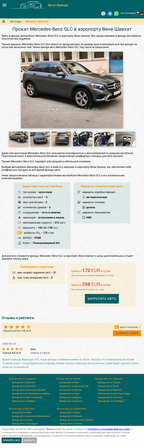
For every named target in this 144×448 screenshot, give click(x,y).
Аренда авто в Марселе (110, 390)
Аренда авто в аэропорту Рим (74, 386)
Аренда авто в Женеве (71, 416)
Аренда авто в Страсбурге (111, 401)
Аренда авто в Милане (70, 390)
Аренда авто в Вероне (70, 397)
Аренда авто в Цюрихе (71, 423)
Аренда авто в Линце (22, 420)
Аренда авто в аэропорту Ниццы (114, 393)
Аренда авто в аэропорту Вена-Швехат (31, 416)
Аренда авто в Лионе (108, 386)
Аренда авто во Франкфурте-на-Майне (31, 393)
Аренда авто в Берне (70, 412)
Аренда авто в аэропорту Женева (76, 420)
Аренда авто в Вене (21, 412)
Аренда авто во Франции (109, 378)
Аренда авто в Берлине (23, 382)
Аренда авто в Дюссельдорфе (27, 397)
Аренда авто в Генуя (69, 393)
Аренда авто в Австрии (21, 408)
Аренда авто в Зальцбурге (25, 423)
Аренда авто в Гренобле (110, 397)
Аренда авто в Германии (22, 378)
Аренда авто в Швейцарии (71, 408)
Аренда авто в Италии (68, 378)
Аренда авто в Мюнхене (24, 386)
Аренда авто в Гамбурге (24, 401)
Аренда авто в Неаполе (71, 401)
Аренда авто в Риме (69, 382)
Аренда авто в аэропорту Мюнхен (28, 390)
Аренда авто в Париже (109, 382)
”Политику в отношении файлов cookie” (108, 429)
